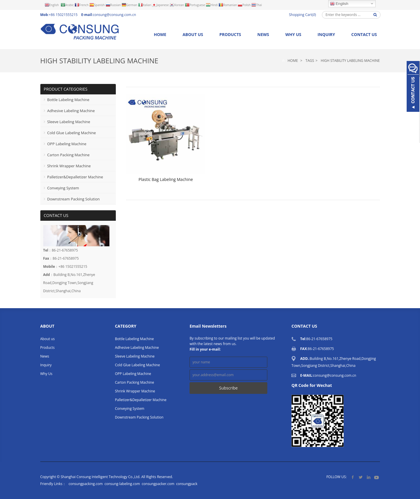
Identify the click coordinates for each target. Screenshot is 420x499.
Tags (310, 60)
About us (193, 34)
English (339, 3)
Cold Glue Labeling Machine (71, 132)
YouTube (376, 477)
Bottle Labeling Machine (68, 99)
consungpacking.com (85, 483)
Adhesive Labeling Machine (71, 110)
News (263, 34)
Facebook (352, 477)
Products (230, 34)
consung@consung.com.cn (114, 14)
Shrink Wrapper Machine (69, 165)
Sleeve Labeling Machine (68, 121)
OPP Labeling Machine (66, 143)
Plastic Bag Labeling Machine (165, 179)
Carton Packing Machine (68, 154)
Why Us (293, 34)
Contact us (364, 34)
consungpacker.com (158, 483)
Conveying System (63, 188)
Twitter (360, 477)
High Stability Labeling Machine (99, 60)
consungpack (186, 483)
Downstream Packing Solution (73, 199)
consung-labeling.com (122, 483)
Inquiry (326, 34)
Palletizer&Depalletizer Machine (75, 177)
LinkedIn (368, 477)
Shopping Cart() (302, 14)
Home (160, 34)
